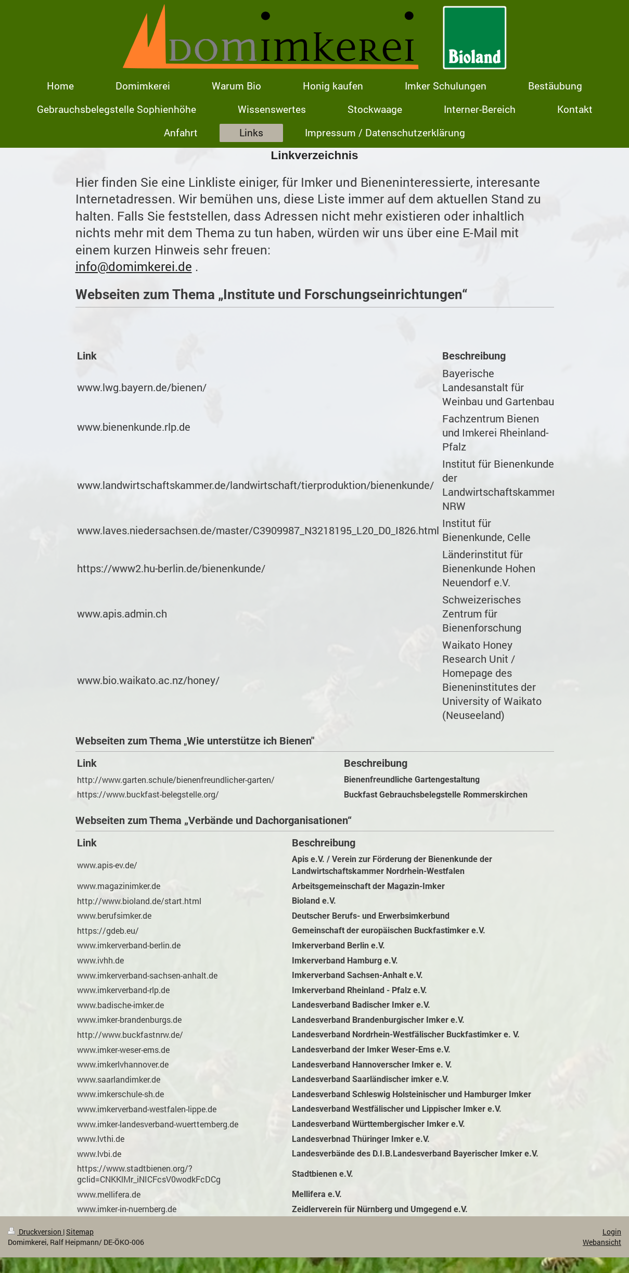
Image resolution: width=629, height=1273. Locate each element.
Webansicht (602, 1242)
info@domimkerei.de (133, 266)
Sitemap (80, 1232)
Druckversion (35, 1232)
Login (611, 1232)
